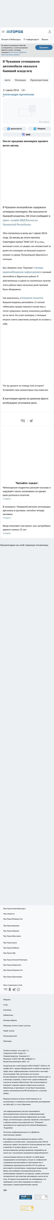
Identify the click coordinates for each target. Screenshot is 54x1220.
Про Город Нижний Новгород (15, 960)
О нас (5, 1005)
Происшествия (39, 80)
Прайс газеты (8, 1031)
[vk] (23, 421)
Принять (43, 47)
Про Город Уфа (9, 953)
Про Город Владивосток (13, 970)
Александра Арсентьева (18, 94)
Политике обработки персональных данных (13, 53)
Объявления (8, 1015)
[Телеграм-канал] (39, 129)
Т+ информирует (31, 39)
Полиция (20, 80)
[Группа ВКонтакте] (14, 129)
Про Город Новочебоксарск (14, 908)
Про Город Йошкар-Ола (13, 919)
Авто (7, 80)
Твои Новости (9, 914)
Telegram (6, 999)
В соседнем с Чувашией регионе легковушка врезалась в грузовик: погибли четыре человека (27, 512)
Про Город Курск (10, 943)
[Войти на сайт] (50, 32)
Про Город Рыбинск (11, 948)
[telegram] (32, 421)
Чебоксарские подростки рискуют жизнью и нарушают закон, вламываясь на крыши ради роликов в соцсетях (27, 493)
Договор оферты (10, 1020)
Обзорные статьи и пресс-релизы (17, 1025)
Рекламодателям (10, 1036)
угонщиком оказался (31, 297)
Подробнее (8, 1128)
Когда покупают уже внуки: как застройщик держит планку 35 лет (27, 529)
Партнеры (7, 1041)
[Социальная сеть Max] (27, 134)
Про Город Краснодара (12, 977)
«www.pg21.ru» (23, 1050)
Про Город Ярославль (12, 936)
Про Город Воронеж (11, 926)
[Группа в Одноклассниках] (10, 989)
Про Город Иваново (11, 931)
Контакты (7, 1010)
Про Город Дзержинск (12, 965)
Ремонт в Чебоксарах (11, 39)
